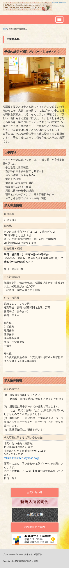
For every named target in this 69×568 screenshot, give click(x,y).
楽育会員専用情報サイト (59, 2)
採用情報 (28, 554)
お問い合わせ (34, 492)
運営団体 (38, 554)
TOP (5, 29)
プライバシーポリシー (13, 554)
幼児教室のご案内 (34, 527)
